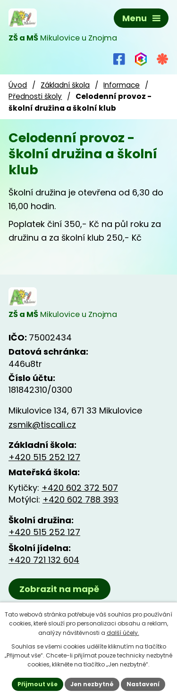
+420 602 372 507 (80, 488)
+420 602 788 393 (80, 499)
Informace (121, 85)
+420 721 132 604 (43, 560)
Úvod (17, 85)
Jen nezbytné (92, 684)
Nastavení (143, 684)
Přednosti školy (35, 96)
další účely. (123, 633)
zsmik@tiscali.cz (42, 424)
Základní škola (65, 85)
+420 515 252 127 (44, 457)
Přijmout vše (37, 684)
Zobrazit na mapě (59, 589)
